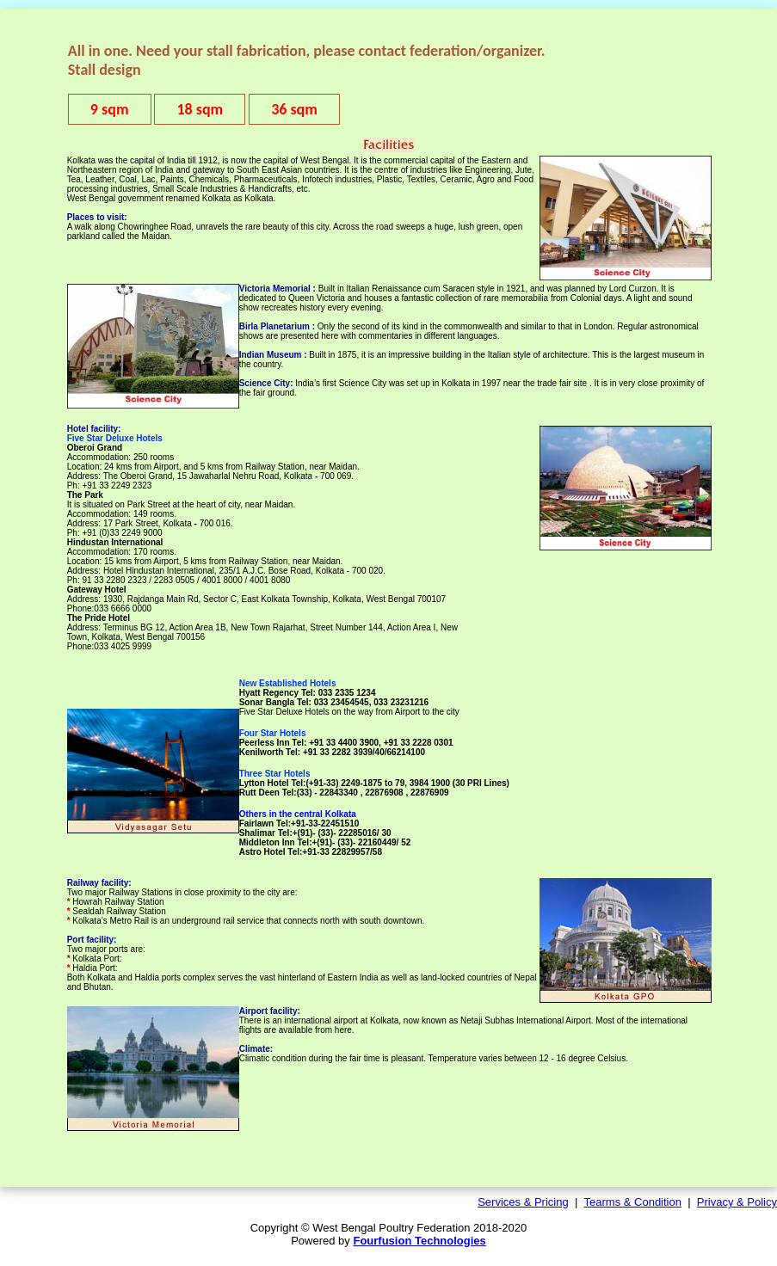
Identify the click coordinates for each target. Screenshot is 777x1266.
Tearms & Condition (632, 1201)
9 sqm (109, 109)
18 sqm (199, 109)
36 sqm (294, 109)
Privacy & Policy (737, 1201)
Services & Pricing (523, 1201)
